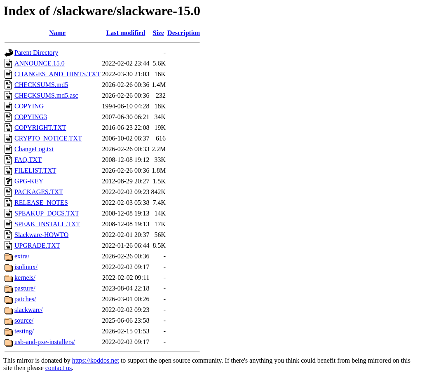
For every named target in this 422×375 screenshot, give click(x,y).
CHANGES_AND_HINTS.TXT (57, 73)
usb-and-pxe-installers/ (44, 341)
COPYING (29, 106)
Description (183, 32)
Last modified (125, 32)
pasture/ (24, 288)
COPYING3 (30, 116)
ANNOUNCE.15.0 (39, 63)
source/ (23, 320)
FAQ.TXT (28, 159)
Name (57, 32)
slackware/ (28, 309)
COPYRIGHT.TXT (40, 127)
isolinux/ (26, 266)
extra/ (21, 256)
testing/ (24, 331)
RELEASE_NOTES (41, 202)
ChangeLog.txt (34, 148)
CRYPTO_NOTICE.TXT (48, 138)
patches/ (25, 298)
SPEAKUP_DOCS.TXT (46, 213)
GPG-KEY (28, 181)
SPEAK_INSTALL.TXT (47, 223)
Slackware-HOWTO (41, 234)
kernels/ (24, 277)
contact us (58, 367)
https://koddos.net (95, 360)
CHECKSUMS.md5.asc (46, 95)
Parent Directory (36, 52)
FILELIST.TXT (35, 170)
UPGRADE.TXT (37, 245)
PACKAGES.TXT (38, 191)
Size (158, 32)
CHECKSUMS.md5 (41, 84)
